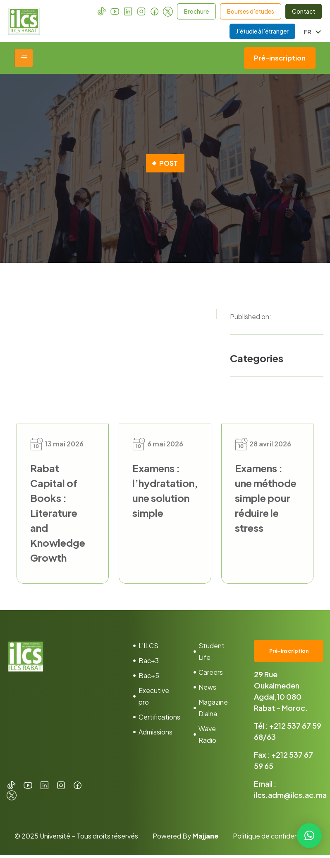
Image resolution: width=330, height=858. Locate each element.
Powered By (185, 838)
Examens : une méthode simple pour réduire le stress (266, 500)
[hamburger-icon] (23, 60)
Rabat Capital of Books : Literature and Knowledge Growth (57, 515)
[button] (309, 835)
